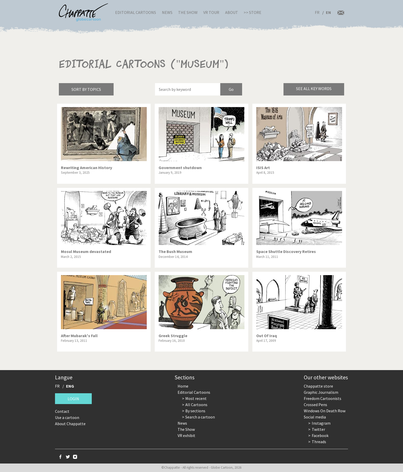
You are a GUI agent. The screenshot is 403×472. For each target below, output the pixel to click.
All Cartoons (196, 404)
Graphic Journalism (321, 392)
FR (317, 12)
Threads (319, 441)
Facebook (320, 435)
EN (328, 12)
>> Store (252, 12)
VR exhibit (186, 435)
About (231, 12)
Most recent (196, 398)
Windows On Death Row (324, 410)
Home (183, 386)
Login (73, 398)
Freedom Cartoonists (322, 398)
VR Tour (211, 12)
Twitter (318, 429)
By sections (195, 410)
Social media (315, 416)
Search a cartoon (200, 416)
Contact (62, 411)
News (167, 12)
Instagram (321, 423)
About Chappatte (70, 423)
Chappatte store (318, 386)
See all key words (314, 88)
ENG (70, 386)
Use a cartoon (67, 417)
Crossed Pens (315, 404)
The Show (188, 12)
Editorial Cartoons (135, 12)
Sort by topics (86, 89)
